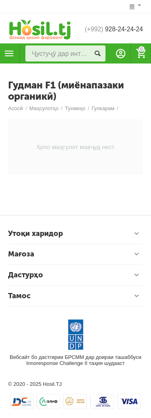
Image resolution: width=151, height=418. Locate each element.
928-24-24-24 (113, 29)
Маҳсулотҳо (9, 53)
